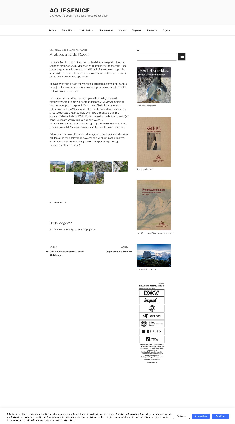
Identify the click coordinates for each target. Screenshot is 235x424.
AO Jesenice (70, 10)
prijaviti (90, 229)
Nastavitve (181, 416)
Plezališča (68, 30)
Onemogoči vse (200, 416)
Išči (138, 50)
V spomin (136, 30)
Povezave (152, 30)
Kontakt (123, 30)
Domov (52, 30)
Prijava (166, 30)
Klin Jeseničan (106, 30)
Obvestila (60, 202)
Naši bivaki (87, 30)
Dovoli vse (220, 416)
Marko (84, 50)
